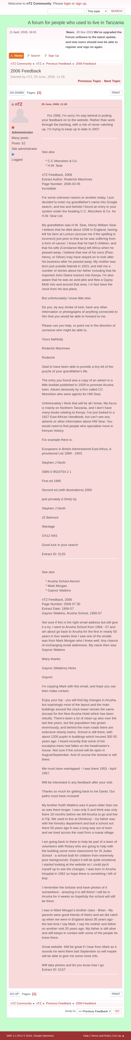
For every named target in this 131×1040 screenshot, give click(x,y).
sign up (81, 3)
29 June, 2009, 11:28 (54, 104)
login (67, 3)
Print (116, 92)
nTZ (18, 104)
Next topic (112, 81)
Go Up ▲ (119, 1035)
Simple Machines (44, 1035)
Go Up (14, 993)
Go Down (17, 92)
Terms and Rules (101, 1035)
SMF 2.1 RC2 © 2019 (19, 1035)
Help (86, 1035)
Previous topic (89, 81)
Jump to (70, 1011)
